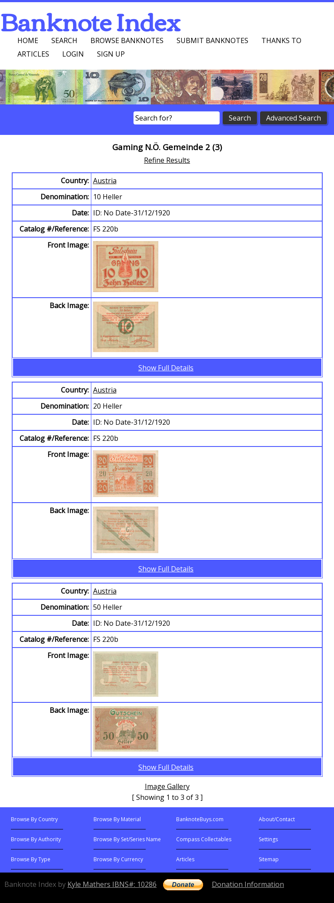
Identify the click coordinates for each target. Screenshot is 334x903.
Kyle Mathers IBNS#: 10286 (112, 884)
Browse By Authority (36, 839)
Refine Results (167, 160)
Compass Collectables (203, 839)
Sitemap (269, 859)
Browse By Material (117, 819)
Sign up (111, 54)
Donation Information (248, 884)
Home (27, 40)
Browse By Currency (118, 859)
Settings (268, 839)
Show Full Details (166, 368)
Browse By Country (34, 819)
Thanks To (281, 40)
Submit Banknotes (212, 40)
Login (73, 54)
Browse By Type (30, 859)
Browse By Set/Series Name (127, 839)
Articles (33, 54)
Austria (105, 180)
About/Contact (277, 819)
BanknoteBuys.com (200, 819)
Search (64, 40)
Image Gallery (167, 786)
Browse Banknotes (127, 40)
